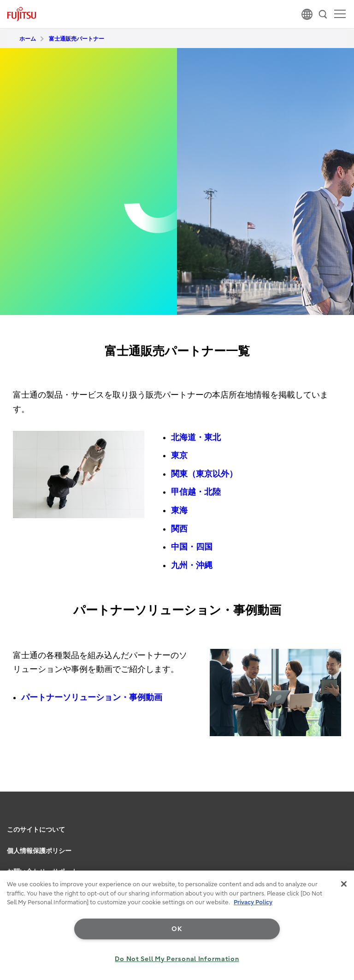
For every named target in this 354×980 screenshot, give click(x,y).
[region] (177, 925)
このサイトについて (36, 830)
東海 (179, 510)
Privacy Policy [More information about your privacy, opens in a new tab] (253, 902)
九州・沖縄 (191, 565)
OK (176, 929)
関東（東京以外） (204, 474)
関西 (179, 529)
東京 (179, 455)
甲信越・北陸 (196, 492)
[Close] (344, 884)
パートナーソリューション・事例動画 (91, 697)
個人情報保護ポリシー (39, 851)
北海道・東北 (196, 437)
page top (337, 816)
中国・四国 (191, 547)
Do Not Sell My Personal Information (177, 959)
